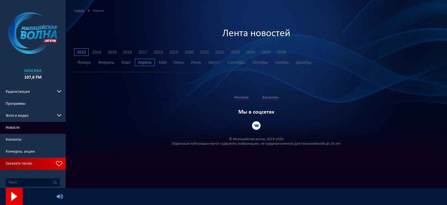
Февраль (106, 62)
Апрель (145, 62)
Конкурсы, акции (20, 151)
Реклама (241, 97)
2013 (81, 52)
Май (162, 62)
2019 (173, 52)
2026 (281, 52)
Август (214, 62)
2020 (189, 52)
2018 (158, 52)
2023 (235, 52)
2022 (220, 52)
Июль (196, 62)
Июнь (179, 62)
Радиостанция (18, 92)
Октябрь (260, 62)
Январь (84, 62)
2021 (204, 52)
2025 (266, 52)
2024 (250, 52)
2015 (112, 52)
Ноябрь (282, 62)
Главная (79, 11)
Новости (13, 128)
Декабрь (304, 62)
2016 (127, 52)
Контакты (13, 140)
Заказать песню (19, 163)
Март (126, 62)
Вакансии (270, 97)
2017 (143, 52)
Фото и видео (17, 116)
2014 (96, 52)
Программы (15, 104)
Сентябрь (236, 62)
